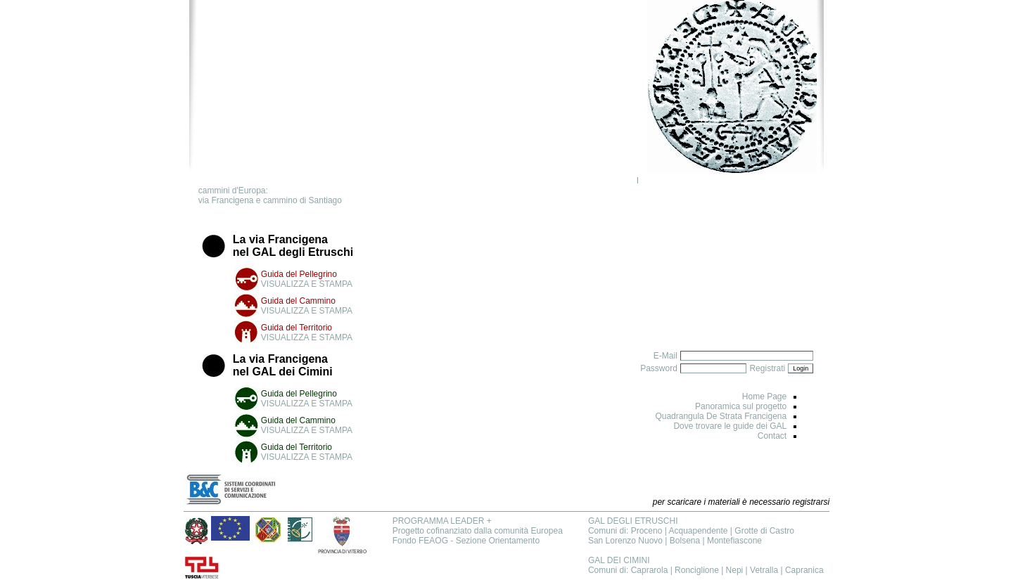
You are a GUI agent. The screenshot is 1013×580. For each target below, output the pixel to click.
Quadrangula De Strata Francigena (720, 416)
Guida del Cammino (298, 301)
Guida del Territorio (296, 328)
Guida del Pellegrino (299, 274)
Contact (772, 436)
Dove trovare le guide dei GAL (729, 426)
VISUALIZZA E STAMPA (306, 284)
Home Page (764, 396)
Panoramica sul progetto (740, 406)
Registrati (767, 368)
